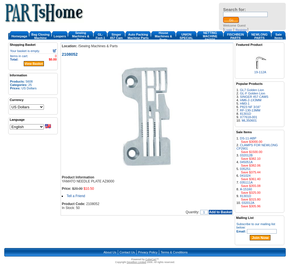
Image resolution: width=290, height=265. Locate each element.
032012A (248, 202)
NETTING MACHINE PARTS (210, 36)
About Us (109, 252)
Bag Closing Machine (40, 36)
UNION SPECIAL (186, 36)
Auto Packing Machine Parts (138, 36)
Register (241, 30)
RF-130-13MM (250, 110)
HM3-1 (245, 103)
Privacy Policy (147, 252)
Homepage (19, 36)
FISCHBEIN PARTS (235, 36)
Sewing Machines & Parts (80, 36)
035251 (245, 169)
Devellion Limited (136, 262)
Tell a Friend (76, 196)
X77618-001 (248, 117)
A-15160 (246, 189)
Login (228, 30)
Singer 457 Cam (116, 36)
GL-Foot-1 (100, 36)
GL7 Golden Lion (252, 90)
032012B (246, 155)
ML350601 (249, 120)
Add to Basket (220, 212)
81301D (245, 113)
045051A (246, 162)
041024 (245, 175)
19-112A (260, 72)
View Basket (34, 63)
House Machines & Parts (163, 36)
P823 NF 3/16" (250, 107)
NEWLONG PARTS (259, 36)
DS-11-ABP (248, 138)
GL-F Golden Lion (252, 93)
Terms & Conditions (174, 252)
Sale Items (278, 36)
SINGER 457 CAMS (254, 96)
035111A (246, 182)
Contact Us (127, 252)
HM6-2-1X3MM (250, 100)
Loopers (60, 36)
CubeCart (150, 259)
